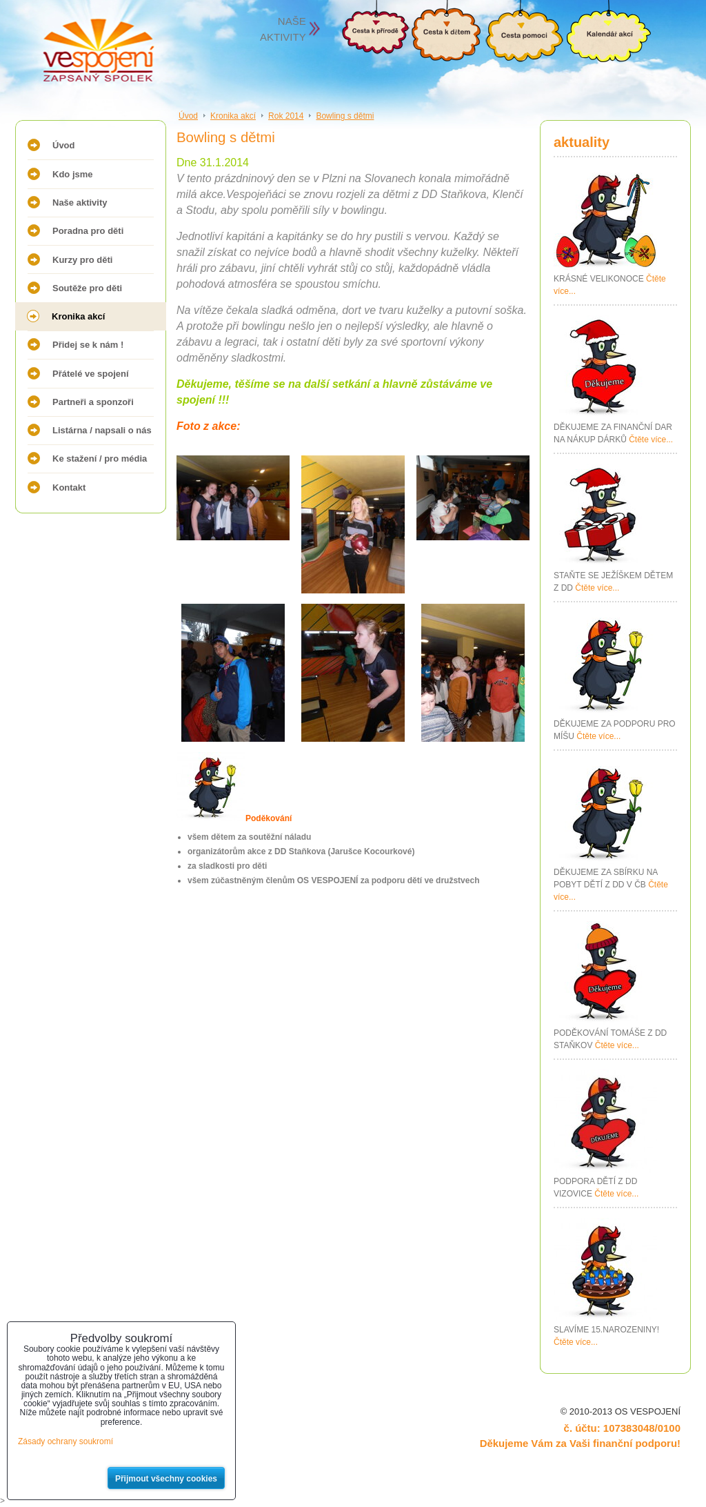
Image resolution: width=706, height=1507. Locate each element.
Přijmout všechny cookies (166, 1479)
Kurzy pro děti (82, 260)
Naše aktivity (80, 202)
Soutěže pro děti (87, 288)
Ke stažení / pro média (99, 458)
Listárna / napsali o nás (102, 430)
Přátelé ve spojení (90, 373)
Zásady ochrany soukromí (65, 1441)
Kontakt (68, 487)
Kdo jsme (72, 174)
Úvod (63, 145)
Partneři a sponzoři (93, 402)
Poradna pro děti (87, 231)
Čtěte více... (651, 439)
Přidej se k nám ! (87, 344)
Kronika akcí (78, 316)
